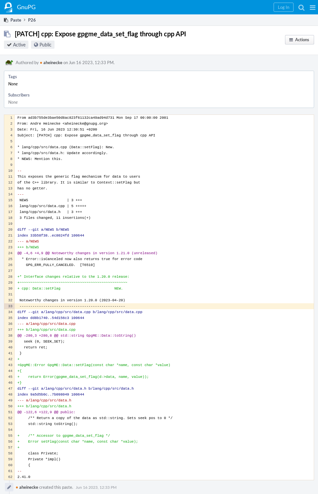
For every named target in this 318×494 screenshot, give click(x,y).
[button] (312, 7)
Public (46, 45)
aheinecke (51, 62)
